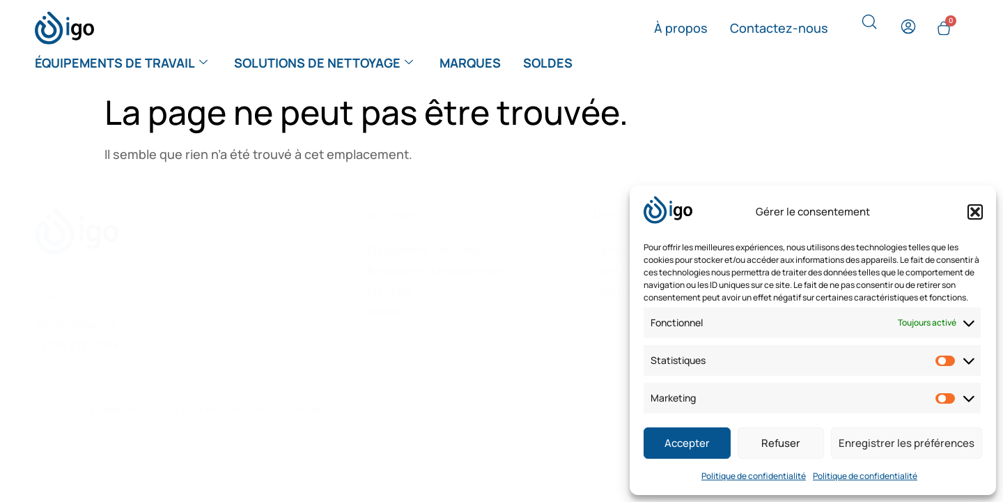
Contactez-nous (779, 28)
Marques (470, 62)
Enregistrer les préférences (906, 443)
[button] (975, 212)
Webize (342, 410)
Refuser (780, 443)
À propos (681, 28)
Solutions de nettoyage (323, 62)
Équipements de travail (121, 62)
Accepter (687, 443)
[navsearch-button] (869, 25)
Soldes (548, 62)
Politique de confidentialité (753, 476)
